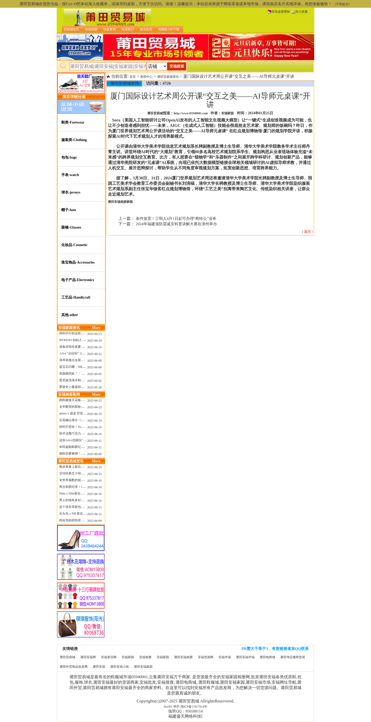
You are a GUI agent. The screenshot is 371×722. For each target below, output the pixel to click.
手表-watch (70, 175)
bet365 (168, 706)
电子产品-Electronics (77, 280)
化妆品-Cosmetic (74, 245)
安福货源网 (205, 657)
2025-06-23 (94, 334)
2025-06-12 (94, 354)
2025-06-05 (94, 374)
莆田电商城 (267, 657)
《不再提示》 (342, 4)
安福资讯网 (108, 657)
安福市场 (224, 657)
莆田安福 (99, 666)
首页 (133, 77)
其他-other (69, 315)
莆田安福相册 (183, 657)
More (96, 328)
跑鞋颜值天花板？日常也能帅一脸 (82, 400)
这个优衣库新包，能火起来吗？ (81, 507)
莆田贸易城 (67, 657)
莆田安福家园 (143, 666)
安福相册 (145, 657)
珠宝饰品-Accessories (78, 262)
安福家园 (128, 657)
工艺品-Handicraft (75, 297)
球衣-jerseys (70, 192)
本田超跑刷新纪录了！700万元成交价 (84, 447)
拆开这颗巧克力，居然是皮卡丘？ (82, 433)
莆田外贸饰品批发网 (74, 666)
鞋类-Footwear (72, 122)
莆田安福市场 (245, 657)
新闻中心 (146, 77)
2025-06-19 (94, 340)
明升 (176, 706)
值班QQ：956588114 (185, 711)
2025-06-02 (94, 380)
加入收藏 (299, 11)
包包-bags (69, 157)
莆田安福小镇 (119, 666)
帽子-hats (68, 210)
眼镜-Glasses (71, 227)
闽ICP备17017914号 (194, 706)
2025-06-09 (94, 360)
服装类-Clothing (74, 140)
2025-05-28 (94, 387)
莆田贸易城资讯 (168, 77)
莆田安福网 (88, 657)
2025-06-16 (94, 347)
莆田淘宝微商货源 (292, 657)
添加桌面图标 (278, 11)
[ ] (307, 231)
